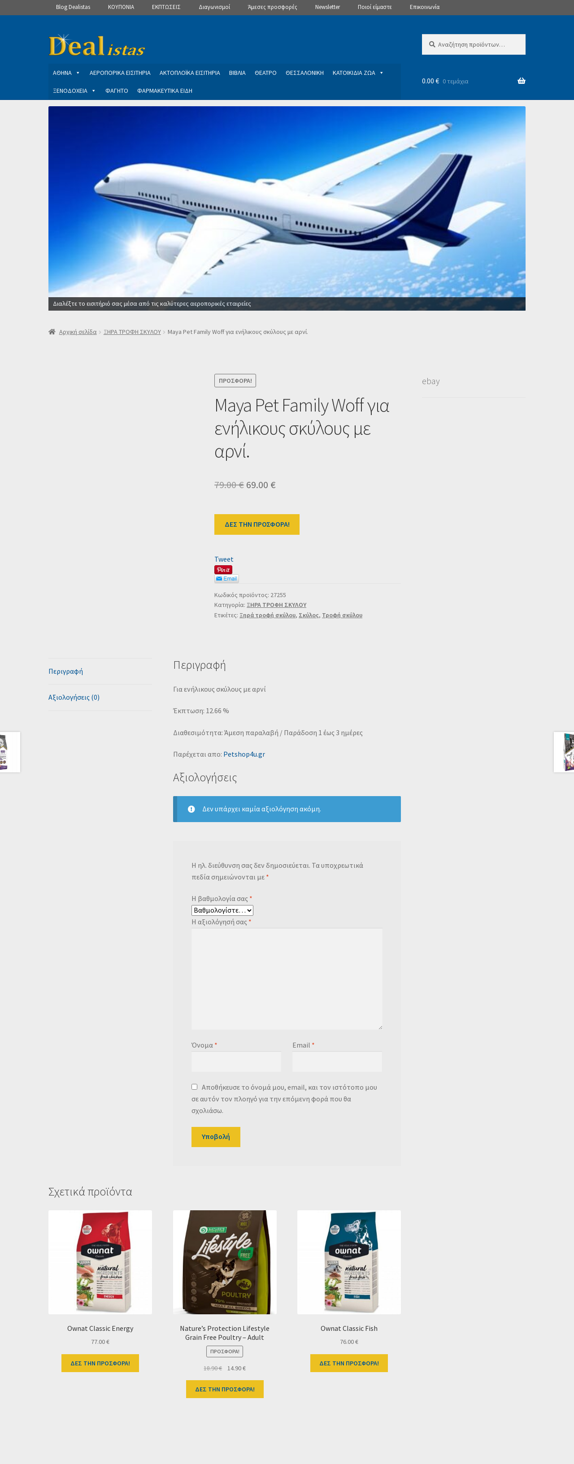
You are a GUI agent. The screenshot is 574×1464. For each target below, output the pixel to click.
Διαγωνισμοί (214, 7)
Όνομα (204, 1044)
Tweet (224, 558)
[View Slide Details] (287, 208)
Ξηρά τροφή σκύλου (267, 615)
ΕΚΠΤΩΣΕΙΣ (166, 7)
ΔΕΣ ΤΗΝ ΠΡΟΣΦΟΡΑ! (257, 524)
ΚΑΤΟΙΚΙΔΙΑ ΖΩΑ (358, 73)
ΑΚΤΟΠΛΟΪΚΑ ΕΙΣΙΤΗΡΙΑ (190, 73)
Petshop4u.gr (244, 753)
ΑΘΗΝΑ (67, 73)
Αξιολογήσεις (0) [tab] (74, 697)
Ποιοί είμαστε (375, 7)
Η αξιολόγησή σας (221, 921)
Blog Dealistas (73, 7)
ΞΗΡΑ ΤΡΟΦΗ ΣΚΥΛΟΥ (132, 332)
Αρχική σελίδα (78, 332)
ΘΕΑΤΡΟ (266, 73)
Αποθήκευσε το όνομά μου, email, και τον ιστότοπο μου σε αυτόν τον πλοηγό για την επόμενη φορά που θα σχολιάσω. (284, 1099)
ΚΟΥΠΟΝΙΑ (121, 7)
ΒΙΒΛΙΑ (237, 73)
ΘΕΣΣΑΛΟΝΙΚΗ (305, 73)
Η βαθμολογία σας (221, 898)
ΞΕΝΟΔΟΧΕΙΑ (74, 91)
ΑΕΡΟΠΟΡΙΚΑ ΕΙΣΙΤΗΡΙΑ (120, 73)
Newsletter (327, 7)
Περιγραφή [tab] (65, 671)
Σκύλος (309, 615)
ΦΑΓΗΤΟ (116, 91)
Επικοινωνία (424, 7)
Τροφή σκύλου (342, 615)
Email (303, 1044)
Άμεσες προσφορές (272, 7)
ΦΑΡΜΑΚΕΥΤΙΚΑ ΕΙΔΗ (164, 91)
